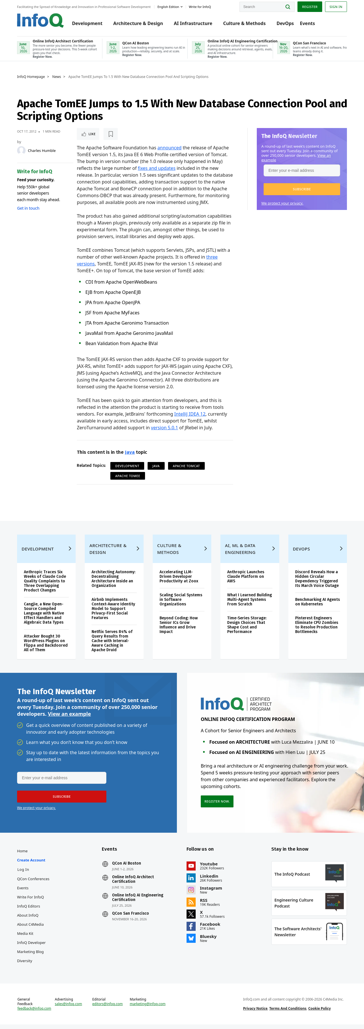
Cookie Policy (319, 1013)
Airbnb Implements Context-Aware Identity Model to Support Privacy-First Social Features (113, 613)
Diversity (24, 965)
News (56, 77)
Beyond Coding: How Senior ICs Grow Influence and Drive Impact (179, 629)
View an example (69, 718)
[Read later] (111, 134)
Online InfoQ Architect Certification (133, 883)
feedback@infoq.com (34, 1013)
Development (87, 23)
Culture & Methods (244, 23)
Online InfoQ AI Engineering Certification (137, 902)
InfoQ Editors (28, 910)
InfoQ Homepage (31, 77)
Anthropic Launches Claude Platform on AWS (245, 581)
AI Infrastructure (193, 23)
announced (170, 148)
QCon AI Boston (126, 868)
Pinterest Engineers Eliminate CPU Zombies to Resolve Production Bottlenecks (316, 629)
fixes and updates (157, 168)
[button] (302, 189)
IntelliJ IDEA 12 (190, 414)
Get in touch (28, 208)
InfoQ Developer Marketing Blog (31, 952)
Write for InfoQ (30, 901)
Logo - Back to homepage (40, 20)
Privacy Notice (255, 1013)
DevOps (285, 23)
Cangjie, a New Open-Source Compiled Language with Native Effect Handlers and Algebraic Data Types (44, 617)
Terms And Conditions (288, 1013)
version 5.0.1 (164, 427)
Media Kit (25, 938)
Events (307, 23)
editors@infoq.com (107, 1008)
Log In (23, 874)
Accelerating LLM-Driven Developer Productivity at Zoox (179, 581)
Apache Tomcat (186, 466)
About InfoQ (27, 919)
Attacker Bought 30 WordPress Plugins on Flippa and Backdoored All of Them (46, 647)
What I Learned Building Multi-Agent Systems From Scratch (249, 604)
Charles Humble (42, 150)
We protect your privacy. (282, 203)
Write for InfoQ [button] (200, 7)
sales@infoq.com (68, 1008)
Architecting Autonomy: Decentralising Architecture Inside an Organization (113, 583)
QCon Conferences (33, 883)
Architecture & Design (138, 23)
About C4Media (30, 928)
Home (22, 855)
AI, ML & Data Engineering (240, 553)
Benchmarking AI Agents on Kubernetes (317, 606)
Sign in (336, 7)
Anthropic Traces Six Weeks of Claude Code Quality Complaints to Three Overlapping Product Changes (45, 585)
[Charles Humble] (21, 150)
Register (309, 7)
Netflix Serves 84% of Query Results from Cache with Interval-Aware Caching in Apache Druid (112, 645)
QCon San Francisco (130, 918)
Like (92, 134)
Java (130, 452)
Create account (31, 864)
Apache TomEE (127, 476)
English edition (168, 7)
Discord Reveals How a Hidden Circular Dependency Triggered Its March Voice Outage (317, 583)
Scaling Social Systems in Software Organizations (181, 604)
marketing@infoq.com (148, 1008)
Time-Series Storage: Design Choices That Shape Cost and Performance (246, 629)
